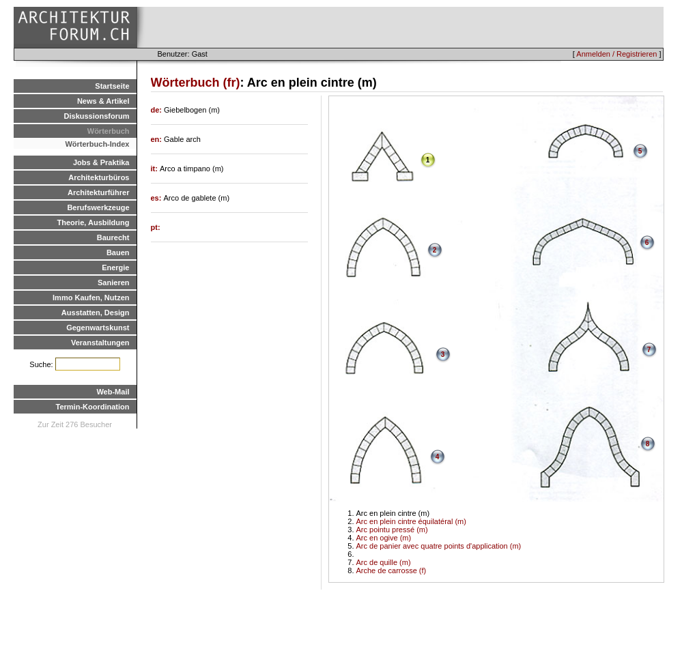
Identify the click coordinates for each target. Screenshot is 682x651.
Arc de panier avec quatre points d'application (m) (439, 546)
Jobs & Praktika (101, 162)
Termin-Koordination (93, 407)
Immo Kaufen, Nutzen (91, 297)
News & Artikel (103, 101)
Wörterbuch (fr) (195, 82)
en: (158, 139)
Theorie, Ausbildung (93, 222)
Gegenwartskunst (97, 327)
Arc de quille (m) (383, 562)
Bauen (118, 252)
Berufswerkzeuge (98, 207)
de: (158, 110)
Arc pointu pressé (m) (392, 529)
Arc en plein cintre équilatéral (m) (411, 521)
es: (157, 198)
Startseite (112, 86)
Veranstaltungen (100, 342)
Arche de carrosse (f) (391, 570)
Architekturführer (98, 192)
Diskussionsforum (97, 116)
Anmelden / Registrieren (616, 54)
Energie (115, 267)
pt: (155, 227)
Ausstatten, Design (95, 312)
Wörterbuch (108, 131)
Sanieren (113, 282)
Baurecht (113, 237)
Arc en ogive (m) (384, 538)
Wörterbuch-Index (97, 144)
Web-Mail (112, 392)
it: (155, 168)
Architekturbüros (98, 177)
